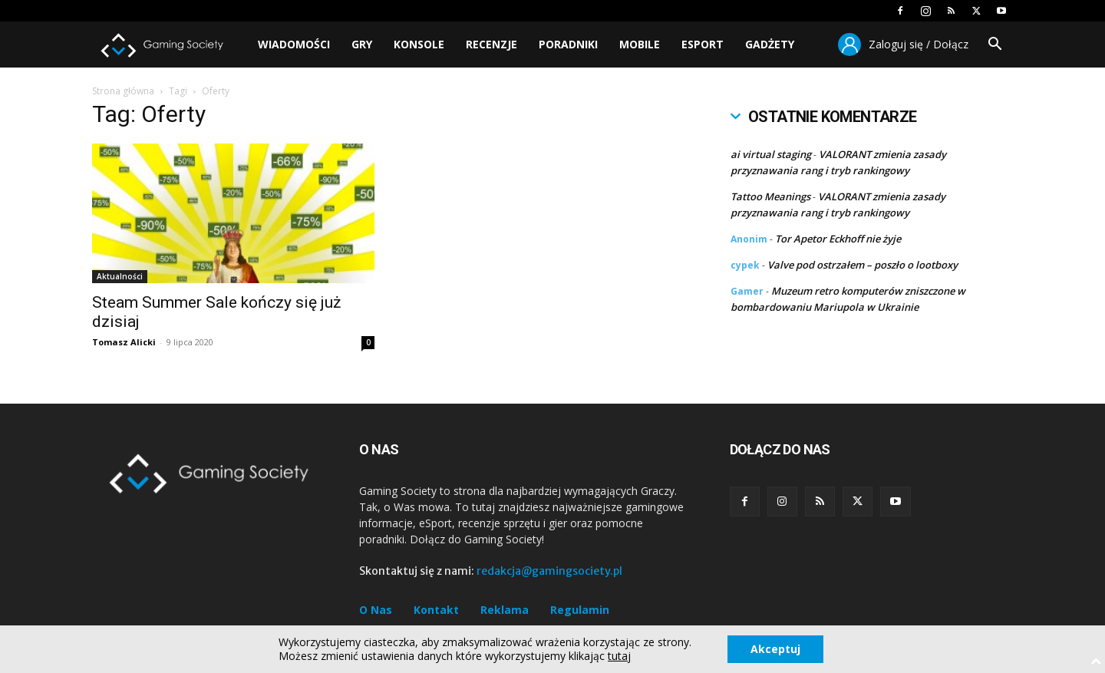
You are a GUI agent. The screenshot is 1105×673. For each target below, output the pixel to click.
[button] (994, 45)
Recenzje (491, 44)
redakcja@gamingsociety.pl (549, 571)
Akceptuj (775, 649)
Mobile (639, 44)
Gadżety (769, 44)
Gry (361, 44)
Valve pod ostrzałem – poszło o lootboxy (862, 265)
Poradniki (568, 44)
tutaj (619, 656)
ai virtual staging (771, 154)
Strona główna (123, 90)
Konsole (419, 44)
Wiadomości (294, 44)
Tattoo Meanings (770, 196)
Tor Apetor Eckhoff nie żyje (838, 239)
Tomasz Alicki (124, 342)
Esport (702, 44)
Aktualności (120, 276)
